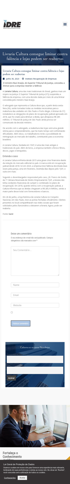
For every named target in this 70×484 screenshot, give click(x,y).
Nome (14, 280)
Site (12, 301)
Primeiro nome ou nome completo (17, 354)
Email (8, 365)
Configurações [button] (10, 478)
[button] (65, 24)
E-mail (14, 291)
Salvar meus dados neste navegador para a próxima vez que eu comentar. (32, 316)
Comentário (16, 244)
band (11, 214)
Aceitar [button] (22, 478)
